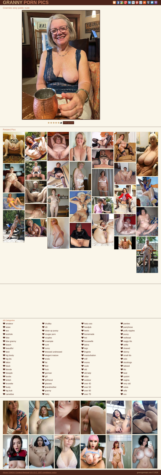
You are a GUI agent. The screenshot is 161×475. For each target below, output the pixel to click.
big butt (7, 391)
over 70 (86, 394)
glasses (47, 384)
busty (7, 387)
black (6, 366)
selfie (124, 345)
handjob (86, 327)
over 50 (86, 387)
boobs (7, 376)
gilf (45, 376)
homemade (87, 334)
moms (85, 362)
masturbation (88, 355)
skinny (125, 352)
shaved (125, 348)
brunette (8, 384)
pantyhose (127, 327)
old (84, 369)
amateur (8, 324)
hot (84, 338)
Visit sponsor (69, 123)
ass (6, 331)
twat (124, 373)
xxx (123, 394)
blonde (7, 369)
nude (85, 366)
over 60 (86, 391)
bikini (6, 362)
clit (44, 327)
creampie (47, 341)
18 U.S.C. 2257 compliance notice (43, 472)
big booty (8, 355)
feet (45, 366)
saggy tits (126, 341)
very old (125, 384)
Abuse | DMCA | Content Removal (16, 472)
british (7, 380)
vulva (124, 387)
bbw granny (9, 341)
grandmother (49, 387)
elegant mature (50, 355)
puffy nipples (128, 331)
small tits (126, 355)
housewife (87, 341)
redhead (126, 338)
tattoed (125, 366)
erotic (46, 359)
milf (84, 359)
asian (7, 327)
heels (85, 331)
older (85, 376)
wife (124, 391)
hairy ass (86, 324)
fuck (45, 369)
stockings (126, 362)
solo (124, 359)
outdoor (86, 380)
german (47, 373)
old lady (86, 373)
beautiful (8, 348)
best (6, 352)
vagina (125, 380)
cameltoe (8, 394)
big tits (7, 359)
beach (7, 345)
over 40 (86, 384)
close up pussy (50, 331)
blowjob (8, 373)
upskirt (125, 376)
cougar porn (49, 334)
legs (84, 348)
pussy (125, 334)
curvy (46, 348)
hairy (45, 394)
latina (85, 345)
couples (47, 338)
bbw (6, 338)
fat (44, 362)
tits (123, 369)
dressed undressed (52, 352)
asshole (8, 334)
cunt (45, 345)
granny (46, 391)
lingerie (86, 352)
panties (125, 324)
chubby (46, 324)
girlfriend (47, 380)
